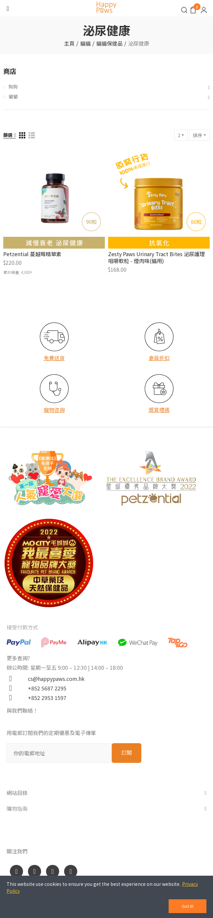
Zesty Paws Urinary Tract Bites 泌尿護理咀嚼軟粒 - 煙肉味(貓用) (156, 257)
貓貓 (13, 96)
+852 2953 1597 (44, 698)
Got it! (188, 906)
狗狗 (13, 86)
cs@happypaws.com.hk (53, 679)
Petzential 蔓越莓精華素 (32, 254)
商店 (9, 71)
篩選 (7, 135)
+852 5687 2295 (44, 688)
